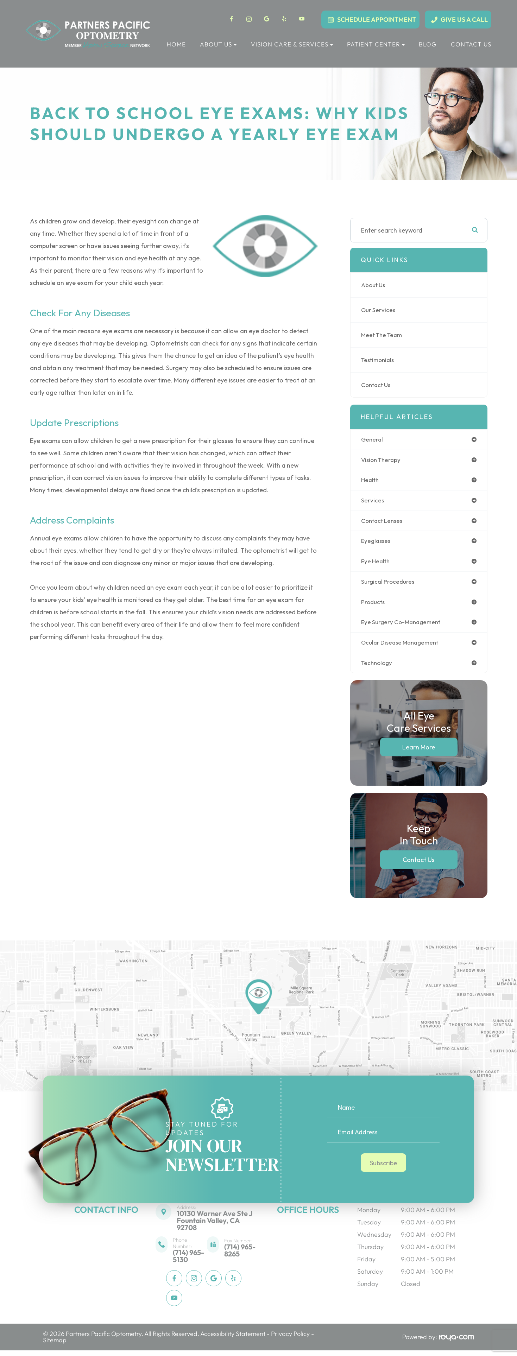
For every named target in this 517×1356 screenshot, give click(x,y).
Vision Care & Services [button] (292, 44)
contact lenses (383, 523)
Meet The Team (383, 335)
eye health (376, 564)
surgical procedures (389, 585)
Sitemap (55, 1346)
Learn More (418, 753)
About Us (374, 285)
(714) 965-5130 (188, 1261)
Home (176, 44)
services (372, 502)
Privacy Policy (290, 1339)
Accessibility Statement (232, 1339)
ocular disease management (403, 647)
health (370, 481)
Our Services (379, 310)
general (372, 440)
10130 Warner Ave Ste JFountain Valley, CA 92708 (215, 1226)
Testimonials (379, 360)
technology (378, 668)
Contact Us (471, 44)
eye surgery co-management (403, 626)
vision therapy (382, 460)
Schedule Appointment (376, 19)
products (373, 606)
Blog (427, 44)
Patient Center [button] (376, 44)
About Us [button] (218, 44)
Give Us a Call (464, 19)
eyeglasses (376, 543)
